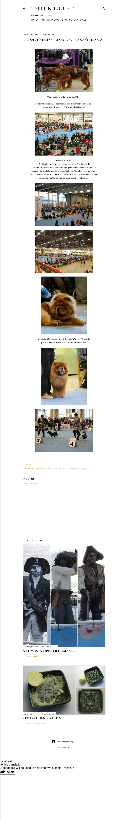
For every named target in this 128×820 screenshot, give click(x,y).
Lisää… (84, 20)
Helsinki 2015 (57, 469)
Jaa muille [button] (27, 465)
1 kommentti (38, 656)
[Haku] (104, 8)
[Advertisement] (64, 512)
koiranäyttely (68, 469)
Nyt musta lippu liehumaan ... (49, 651)
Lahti (64, 20)
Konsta (54, 20)
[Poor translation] (10, 772)
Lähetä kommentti (32, 483)
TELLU (45, 20)
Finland (73, 20)
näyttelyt (85, 469)
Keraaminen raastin (42, 718)
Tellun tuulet (52, 8)
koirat (77, 469)
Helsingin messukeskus (41, 469)
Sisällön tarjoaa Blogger (64, 741)
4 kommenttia (39, 723)
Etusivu (35, 20)
